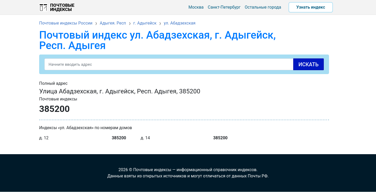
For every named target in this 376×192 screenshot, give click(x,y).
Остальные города (263, 7)
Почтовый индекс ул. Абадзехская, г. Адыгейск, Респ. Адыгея (157, 40)
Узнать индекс (310, 7)
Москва (196, 7)
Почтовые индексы (62, 7)
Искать (308, 64)
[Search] (184, 64)
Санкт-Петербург (224, 7)
